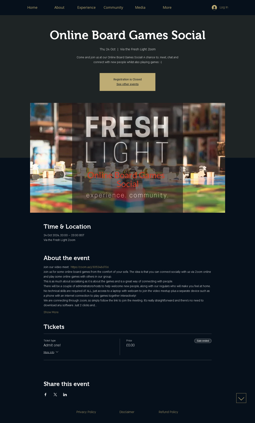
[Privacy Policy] (86, 412)
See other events (128, 84)
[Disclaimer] (127, 412)
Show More (51, 312)
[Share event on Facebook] (45, 394)
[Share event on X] (55, 394)
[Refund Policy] (168, 412)
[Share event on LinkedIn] (65, 394)
